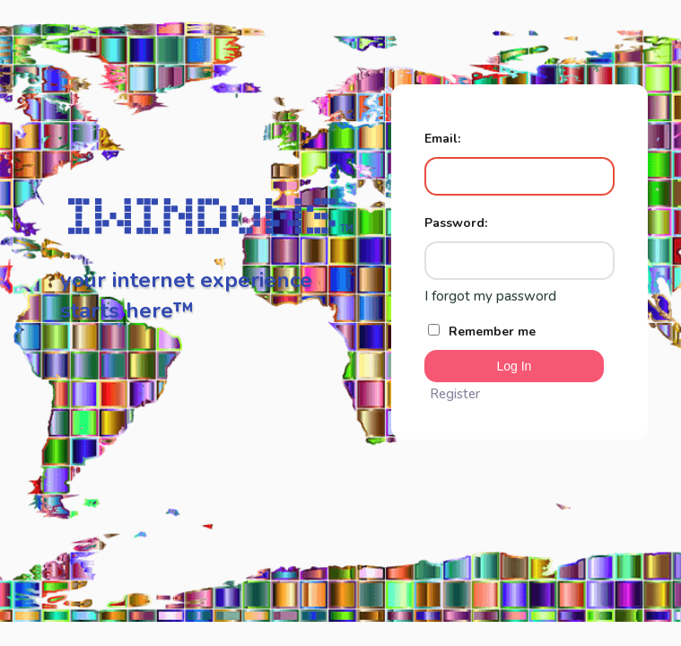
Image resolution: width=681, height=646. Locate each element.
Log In (513, 366)
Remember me (482, 331)
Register (455, 394)
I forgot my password (490, 296)
